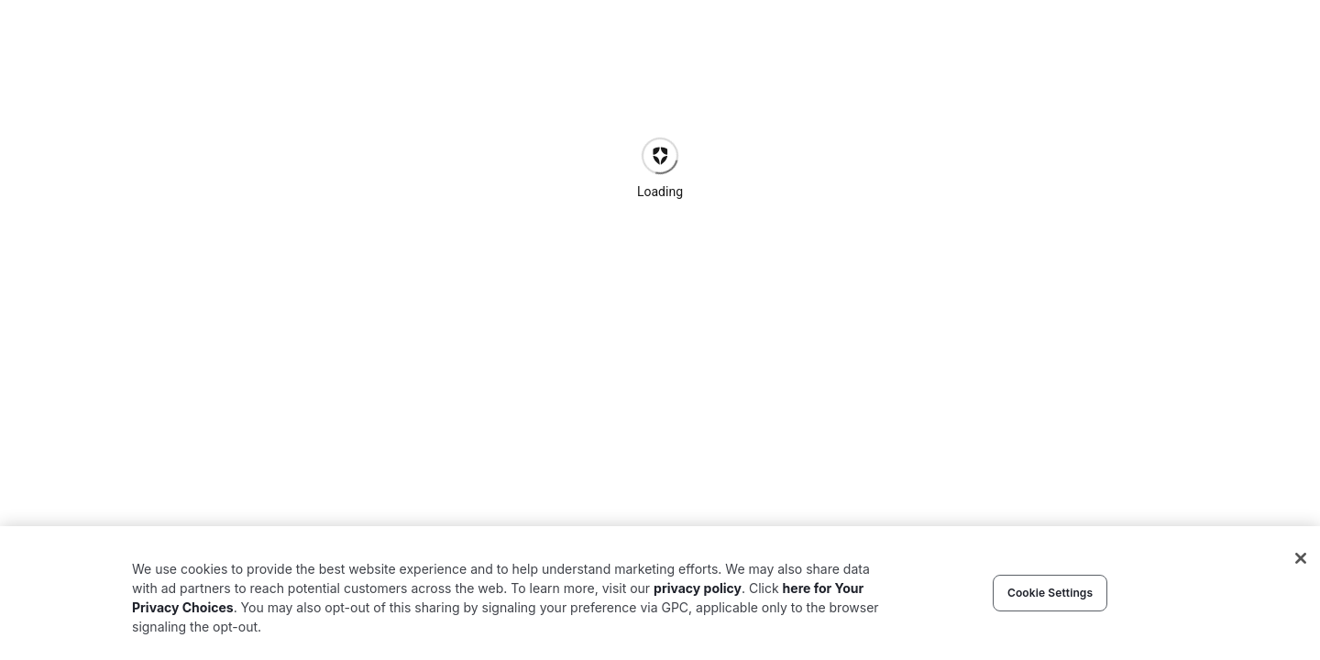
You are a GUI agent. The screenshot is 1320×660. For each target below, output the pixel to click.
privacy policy (698, 588)
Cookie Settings (1050, 593)
